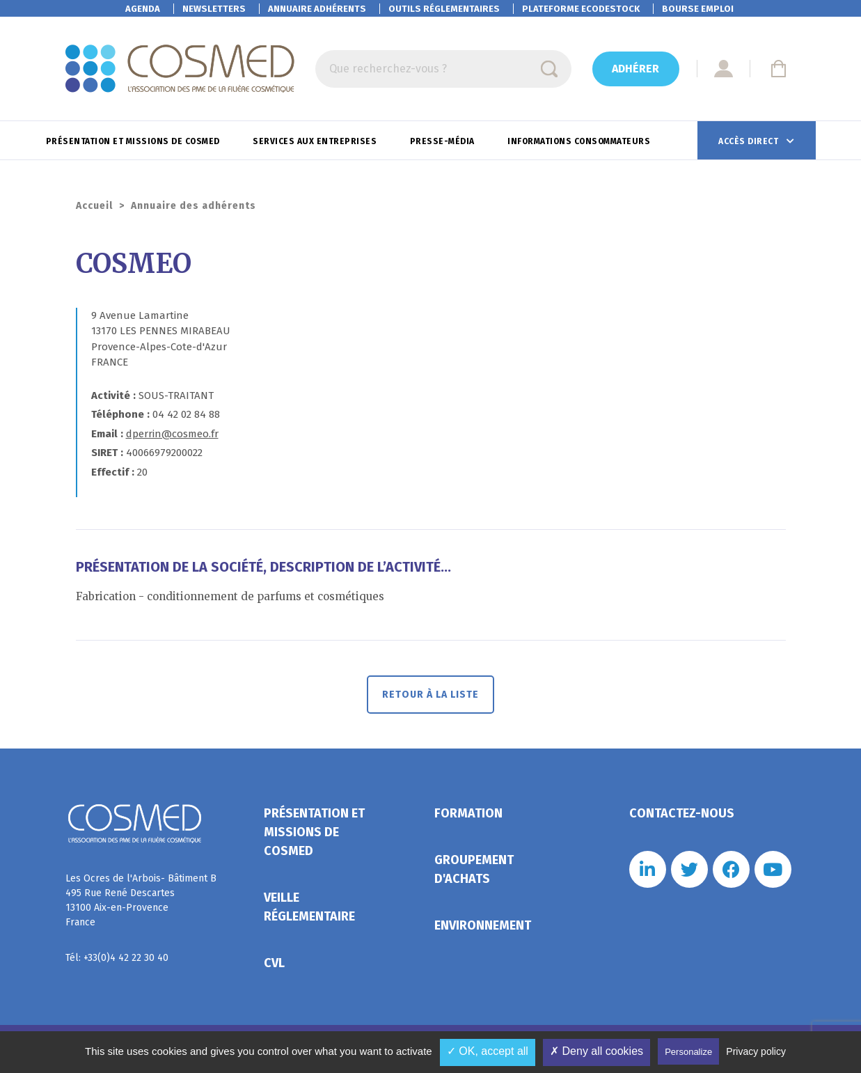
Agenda (142, 8)
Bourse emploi (698, 8)
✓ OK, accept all (487, 1051)
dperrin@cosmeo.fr (172, 434)
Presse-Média (443, 141)
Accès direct (749, 141)
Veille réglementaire (309, 907)
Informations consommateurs (580, 141)
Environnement (482, 925)
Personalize (688, 1052)
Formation (468, 813)
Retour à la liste (430, 694)
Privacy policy (756, 1051)
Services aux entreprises (316, 141)
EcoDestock (581, 8)
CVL (274, 963)
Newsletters (214, 8)
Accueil (94, 206)
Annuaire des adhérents (193, 206)
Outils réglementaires (444, 8)
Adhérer (635, 68)
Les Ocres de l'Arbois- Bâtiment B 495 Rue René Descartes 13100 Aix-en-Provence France (140, 900)
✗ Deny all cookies (596, 1051)
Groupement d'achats (474, 869)
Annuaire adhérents (317, 8)
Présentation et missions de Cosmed (134, 141)
